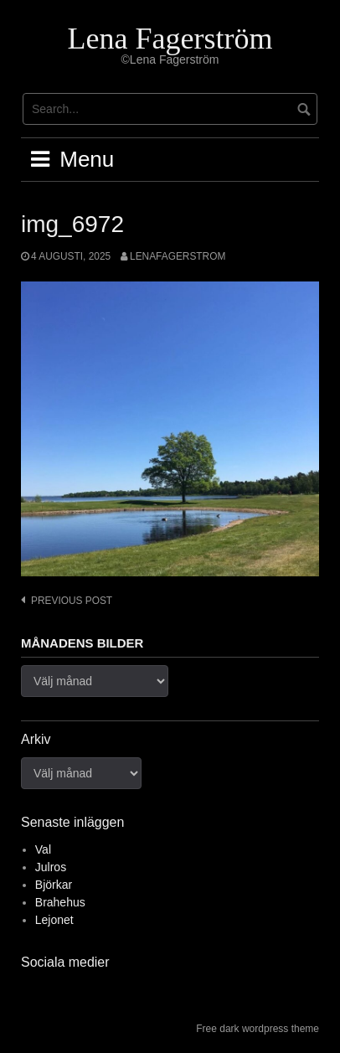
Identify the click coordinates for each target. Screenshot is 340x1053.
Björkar (53, 884)
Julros (50, 867)
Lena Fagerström (170, 38)
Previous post (71, 601)
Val (43, 849)
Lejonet (54, 920)
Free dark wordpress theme (257, 1029)
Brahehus (60, 902)
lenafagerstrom (177, 256)
